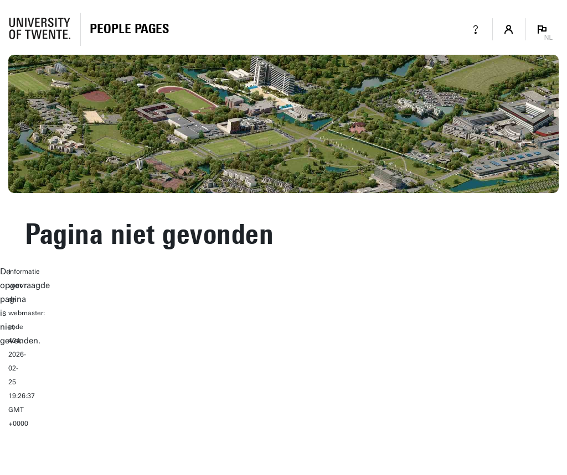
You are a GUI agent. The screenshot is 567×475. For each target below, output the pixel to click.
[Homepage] (129, 29)
